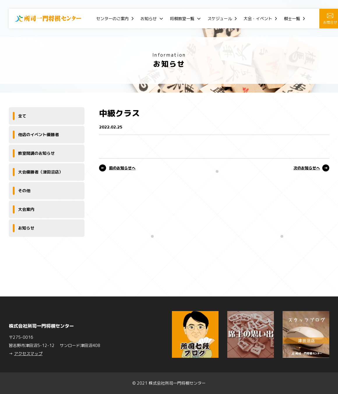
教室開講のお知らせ (36, 153)
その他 (24, 190)
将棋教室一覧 (182, 18)
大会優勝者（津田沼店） (40, 172)
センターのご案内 (112, 18)
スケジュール (219, 18)
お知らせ (148, 18)
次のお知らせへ (306, 168)
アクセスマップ (28, 353)
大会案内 (26, 209)
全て (22, 116)
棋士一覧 (292, 18)
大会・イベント (258, 18)
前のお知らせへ (122, 168)
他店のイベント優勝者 (38, 134)
